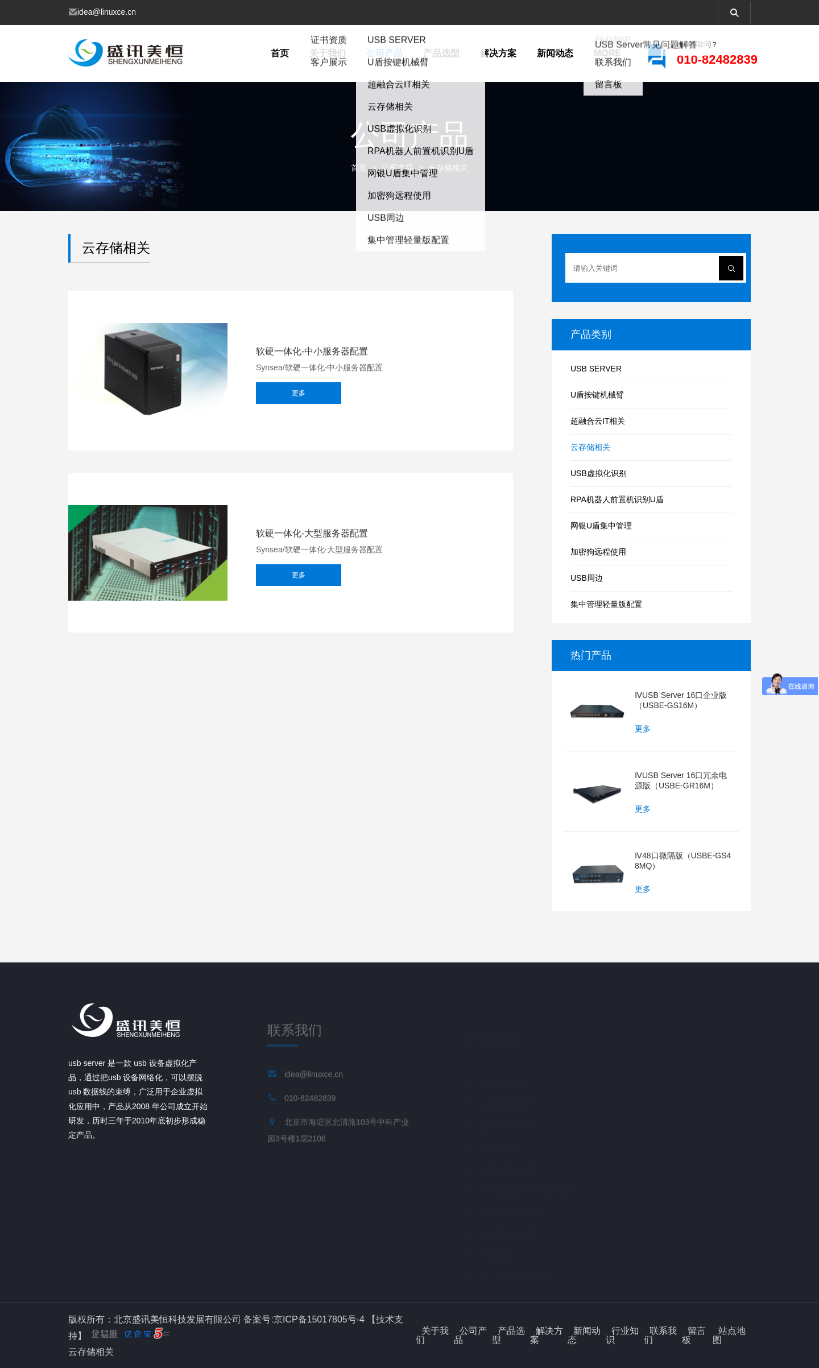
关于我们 (327, 53)
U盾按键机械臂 (597, 394)
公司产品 (384, 53)
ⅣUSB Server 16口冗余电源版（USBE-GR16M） (681, 780)
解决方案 (498, 53)
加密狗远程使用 (598, 551)
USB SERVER (596, 368)
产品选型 (441, 53)
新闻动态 (555, 53)
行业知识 (622, 1335)
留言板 (694, 1335)
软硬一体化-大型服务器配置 (312, 533)
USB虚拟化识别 (598, 473)
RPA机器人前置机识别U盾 (617, 499)
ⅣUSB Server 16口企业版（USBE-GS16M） (681, 700)
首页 (280, 53)
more (607, 53)
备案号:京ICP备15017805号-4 (304, 1319)
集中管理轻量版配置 (606, 604)
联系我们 (660, 1335)
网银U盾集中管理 (601, 525)
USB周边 (586, 577)
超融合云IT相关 (597, 420)
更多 (298, 396)
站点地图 (729, 1335)
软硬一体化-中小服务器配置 (312, 351)
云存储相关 (448, 167)
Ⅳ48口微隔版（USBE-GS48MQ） (683, 860)
